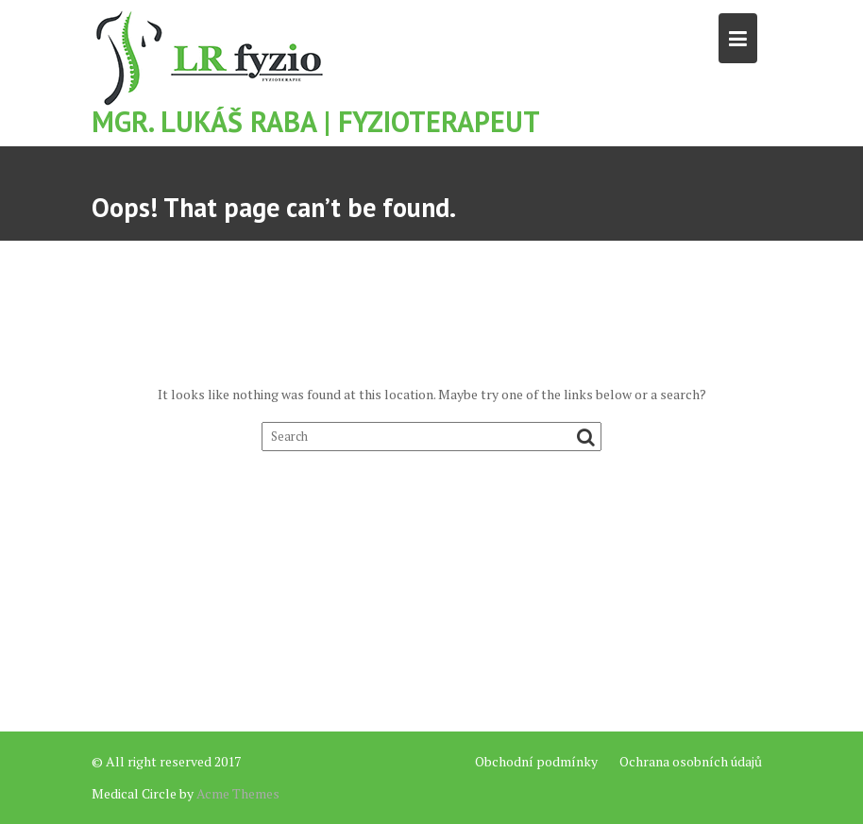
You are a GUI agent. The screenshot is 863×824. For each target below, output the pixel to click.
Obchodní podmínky (536, 761)
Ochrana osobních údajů (690, 761)
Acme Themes (237, 793)
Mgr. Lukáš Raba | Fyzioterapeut (316, 121)
